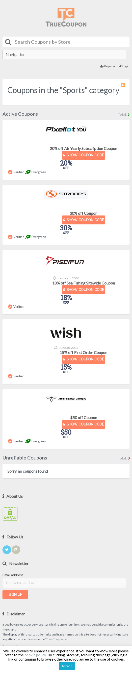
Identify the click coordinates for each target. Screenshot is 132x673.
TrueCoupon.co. (57, 639)
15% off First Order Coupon (83, 352)
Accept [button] (67, 666)
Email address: (13, 575)
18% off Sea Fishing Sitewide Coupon (83, 283)
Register (107, 66)
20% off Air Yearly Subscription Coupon (83, 148)
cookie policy (35, 655)
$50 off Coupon (83, 417)
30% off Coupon (83, 213)
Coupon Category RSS (123, 87)
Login (124, 66)
